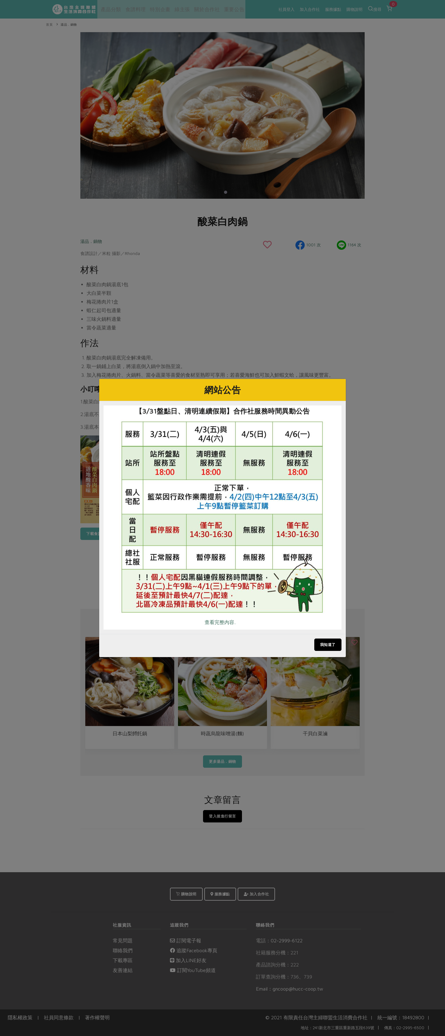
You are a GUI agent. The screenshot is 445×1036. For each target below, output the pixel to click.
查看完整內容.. (220, 622)
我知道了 (328, 644)
